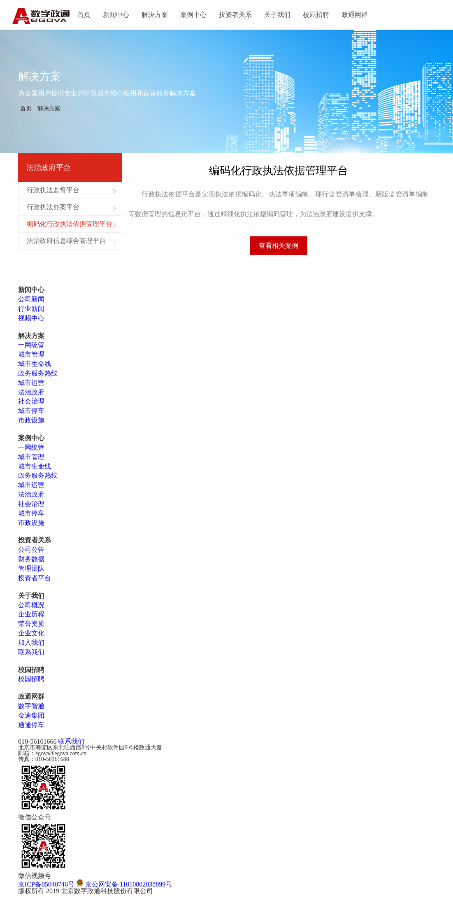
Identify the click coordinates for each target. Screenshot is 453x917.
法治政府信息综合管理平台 (66, 240)
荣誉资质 (31, 626)
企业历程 (31, 616)
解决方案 (155, 14)
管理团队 (31, 570)
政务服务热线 (38, 375)
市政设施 (31, 422)
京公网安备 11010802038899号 (124, 886)
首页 (84, 14)
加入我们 (31, 645)
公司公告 (31, 551)
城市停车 (31, 413)
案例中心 (193, 14)
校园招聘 (316, 14)
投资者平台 (34, 580)
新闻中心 (116, 14)
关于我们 (277, 14)
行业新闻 (31, 311)
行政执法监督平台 (53, 190)
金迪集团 (31, 717)
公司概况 (31, 607)
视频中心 (31, 320)
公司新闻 (31, 301)
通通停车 (31, 727)
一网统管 (31, 347)
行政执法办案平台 (53, 206)
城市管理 (31, 356)
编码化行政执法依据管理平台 (69, 223)
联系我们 (31, 654)
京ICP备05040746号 (46, 886)
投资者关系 (235, 14)
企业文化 (31, 635)
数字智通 (31, 708)
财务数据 (31, 561)
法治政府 (31, 394)
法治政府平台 (48, 167)
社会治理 (31, 403)
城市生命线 (34, 366)
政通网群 (354, 14)
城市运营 (31, 385)
